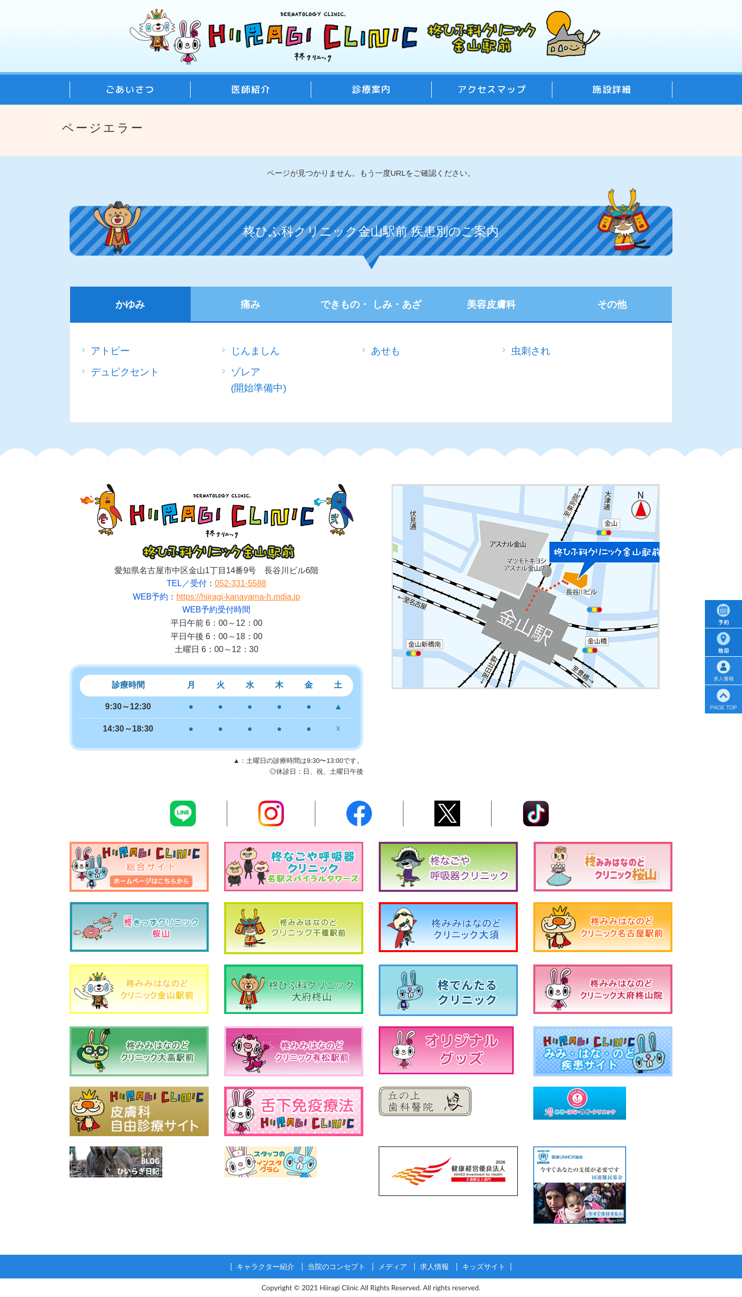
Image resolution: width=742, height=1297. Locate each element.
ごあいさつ (130, 89)
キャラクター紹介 (265, 1267)
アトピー (110, 350)
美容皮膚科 (491, 304)
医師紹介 (251, 89)
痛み (250, 304)
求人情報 (434, 1267)
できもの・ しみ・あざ (371, 304)
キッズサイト (483, 1267)
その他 (612, 304)
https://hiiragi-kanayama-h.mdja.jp (238, 596)
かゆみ (130, 304)
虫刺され (530, 350)
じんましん (255, 350)
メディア (392, 1267)
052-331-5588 (240, 583)
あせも (385, 350)
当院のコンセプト (336, 1267)
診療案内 (371, 89)
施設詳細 (612, 89)
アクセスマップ (492, 89)
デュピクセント (125, 372)
